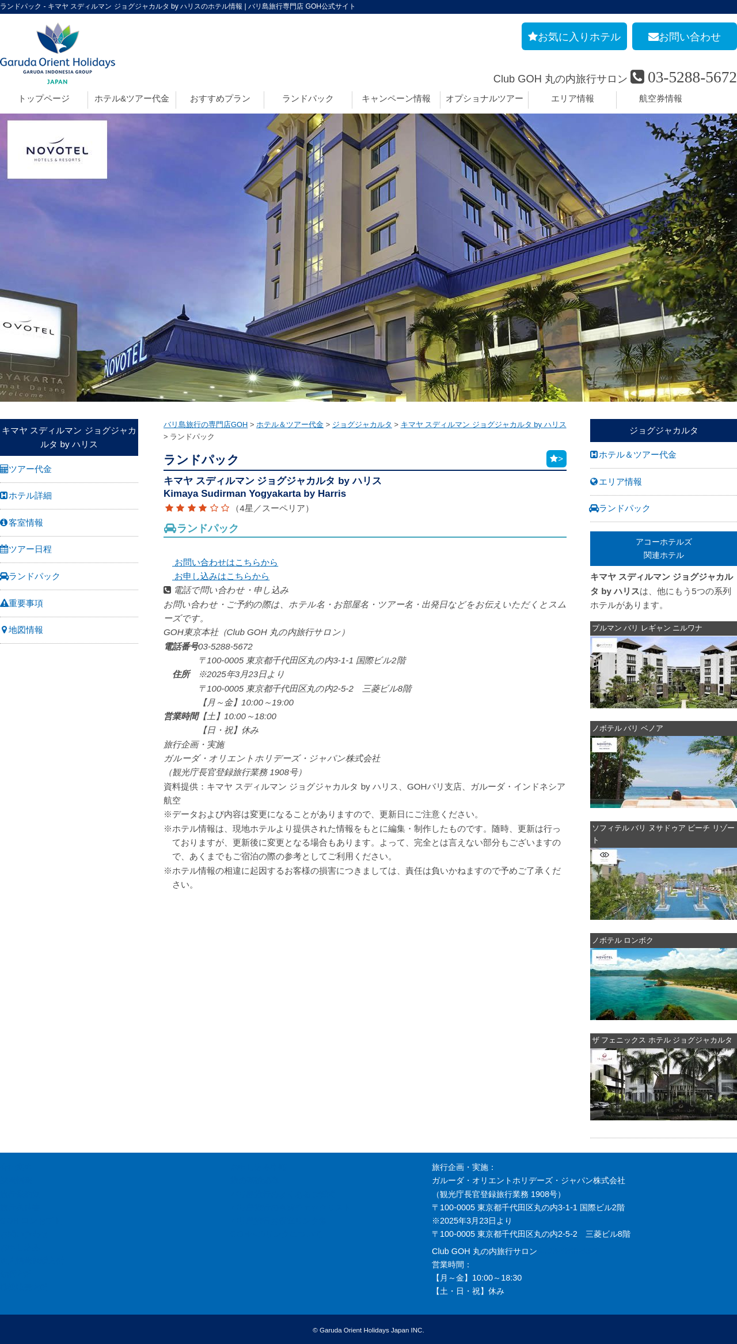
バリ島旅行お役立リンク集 (278, 1219)
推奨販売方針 (24, 1286)
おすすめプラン (220, 98)
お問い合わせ (24, 1232)
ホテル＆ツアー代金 (638, 454)
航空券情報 (660, 98)
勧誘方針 (16, 1273)
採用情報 (16, 1179)
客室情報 (26, 522)
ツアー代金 (30, 469)
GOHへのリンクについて (276, 1232)
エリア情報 (572, 98)
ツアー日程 (30, 549)
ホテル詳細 (30, 495)
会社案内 (16, 1166)
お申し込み (20, 1246)
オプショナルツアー (484, 98)
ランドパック (308, 98)
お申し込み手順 (258, 1166)
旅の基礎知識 (254, 1179)
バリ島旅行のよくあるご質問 (282, 1193)
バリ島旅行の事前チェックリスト (290, 1206)
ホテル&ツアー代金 (131, 98)
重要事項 (26, 603)
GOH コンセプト (31, 1219)
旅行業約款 (20, 1193)
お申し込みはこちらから (216, 576)
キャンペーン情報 (396, 98)
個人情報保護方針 (32, 1259)
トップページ (44, 98)
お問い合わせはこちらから (221, 562)
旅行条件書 (20, 1206)
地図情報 (26, 630)
